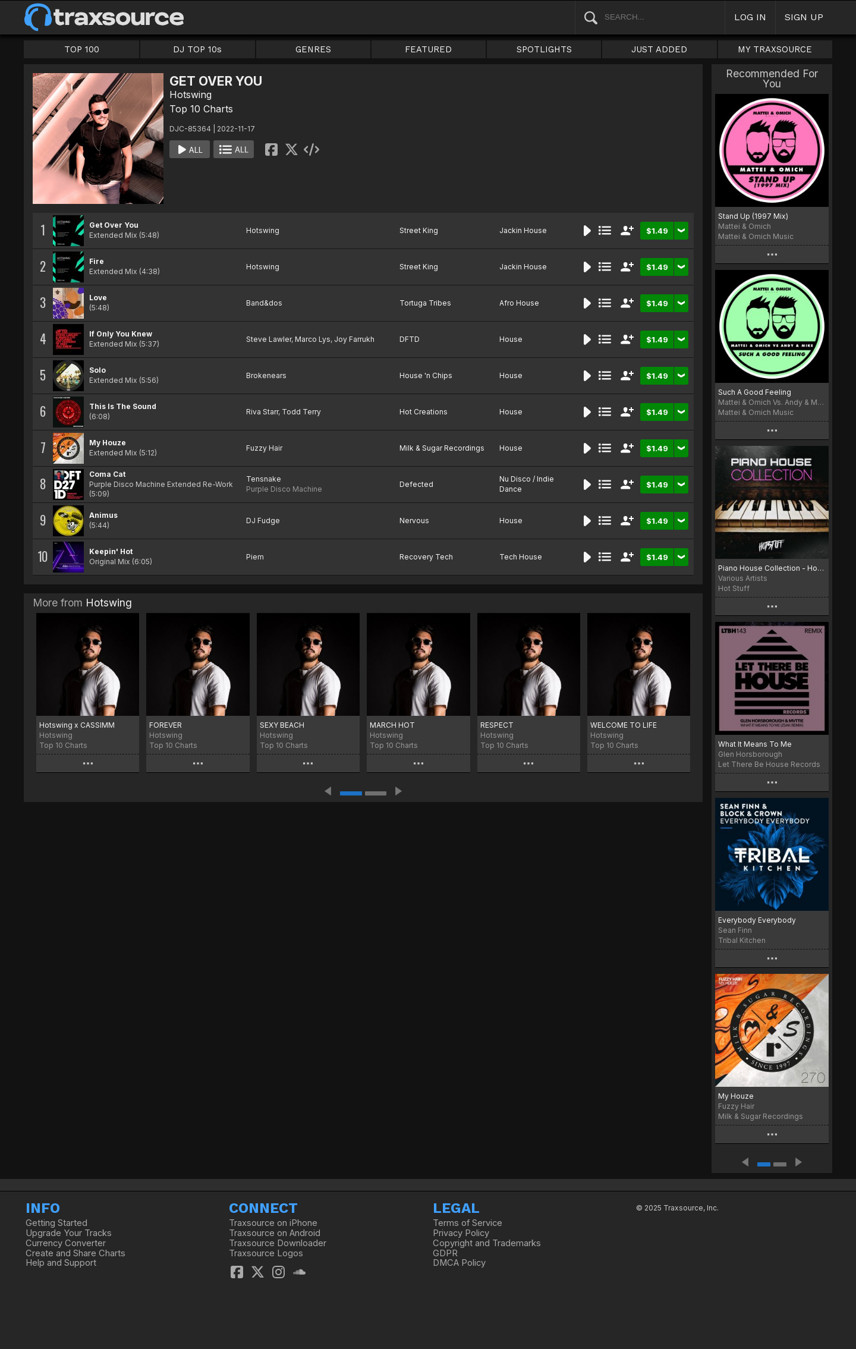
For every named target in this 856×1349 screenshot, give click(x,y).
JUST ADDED (659, 49)
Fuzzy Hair (264, 448)
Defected (416, 484)
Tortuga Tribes (425, 302)
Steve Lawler (268, 339)
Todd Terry (301, 411)
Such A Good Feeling (754, 392)
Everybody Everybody (757, 920)
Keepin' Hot (111, 551)
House (511, 339)
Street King (418, 230)
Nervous (414, 520)
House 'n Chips (425, 375)
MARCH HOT (392, 725)
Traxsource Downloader (277, 1243)
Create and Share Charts (75, 1253)
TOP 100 (81, 49)
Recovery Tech (426, 556)
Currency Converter (66, 1243)
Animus (103, 515)
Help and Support (61, 1262)
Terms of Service (467, 1223)
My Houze (107, 442)
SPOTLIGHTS (544, 49)
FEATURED (428, 49)
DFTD (409, 339)
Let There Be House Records (769, 764)
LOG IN (750, 17)
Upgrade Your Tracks (69, 1233)
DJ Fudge (263, 520)
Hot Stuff (734, 588)
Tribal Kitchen (742, 940)
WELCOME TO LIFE (623, 725)
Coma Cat (107, 474)
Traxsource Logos (266, 1253)
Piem (255, 556)
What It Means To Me (755, 744)
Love (98, 297)
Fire (96, 261)
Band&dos (264, 302)
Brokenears (266, 375)
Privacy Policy (461, 1233)
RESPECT (497, 725)
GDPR (445, 1253)
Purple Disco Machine (284, 489)
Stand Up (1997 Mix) (753, 216)
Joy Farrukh (354, 339)
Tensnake (263, 478)
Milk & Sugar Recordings (441, 448)
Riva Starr (262, 411)
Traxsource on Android (274, 1233)
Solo (97, 370)
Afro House (519, 302)
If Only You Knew (120, 333)
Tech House (520, 556)
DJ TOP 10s (197, 49)
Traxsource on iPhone (273, 1223)
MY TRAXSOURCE (775, 49)
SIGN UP (804, 17)
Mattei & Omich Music (756, 236)
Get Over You (114, 225)
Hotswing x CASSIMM (77, 725)
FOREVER (165, 725)
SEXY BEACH (282, 725)
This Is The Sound (122, 406)
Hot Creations (423, 411)
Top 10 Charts (201, 109)
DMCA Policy (459, 1262)
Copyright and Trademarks (487, 1243)
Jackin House (523, 230)
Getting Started (56, 1223)
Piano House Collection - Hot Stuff (772, 568)
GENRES (313, 49)
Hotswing (190, 94)
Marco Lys (313, 339)
